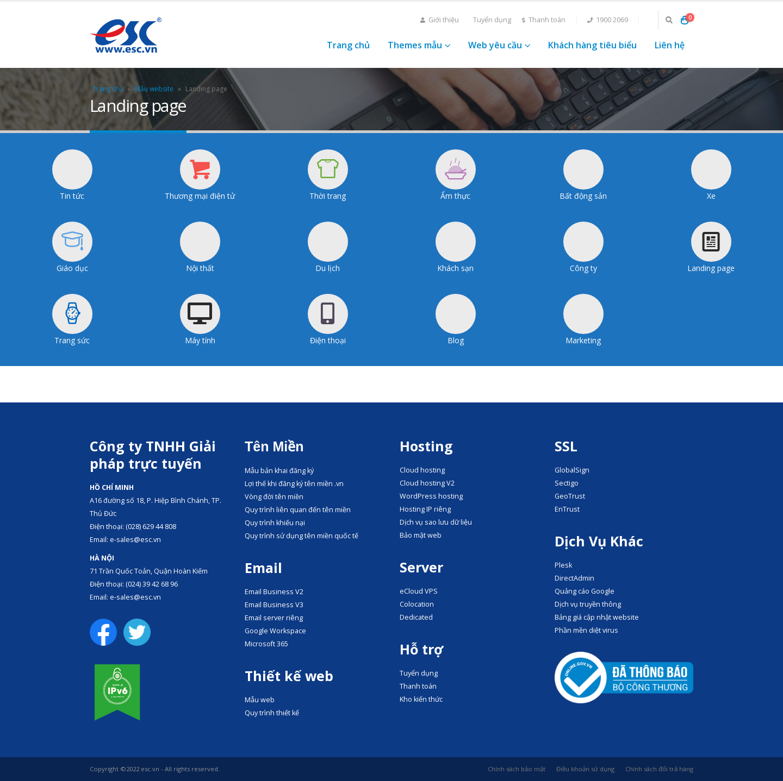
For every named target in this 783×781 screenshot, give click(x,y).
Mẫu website (154, 88)
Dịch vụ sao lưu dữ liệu (436, 522)
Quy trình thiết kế (272, 712)
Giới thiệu (439, 19)
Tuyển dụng (492, 19)
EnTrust (567, 509)
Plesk (563, 565)
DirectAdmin (574, 578)
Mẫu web (260, 699)
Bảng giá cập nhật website (597, 617)
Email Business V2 (274, 591)
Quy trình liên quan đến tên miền (298, 509)
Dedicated (416, 617)
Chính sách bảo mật (516, 769)
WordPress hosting (431, 496)
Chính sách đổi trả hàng (659, 769)
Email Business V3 (274, 604)
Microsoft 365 (266, 643)
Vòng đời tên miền (274, 496)
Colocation (417, 604)
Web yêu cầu (495, 45)
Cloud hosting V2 (427, 483)
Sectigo (567, 483)
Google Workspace (275, 630)
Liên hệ (670, 45)
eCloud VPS (419, 591)
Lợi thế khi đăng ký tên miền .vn (294, 483)
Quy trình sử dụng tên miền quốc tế (301, 535)
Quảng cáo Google (584, 591)
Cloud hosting (422, 470)
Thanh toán (544, 19)
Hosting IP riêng (425, 509)
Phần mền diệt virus (586, 630)
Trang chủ (348, 45)
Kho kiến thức (421, 699)
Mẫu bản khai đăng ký (279, 470)
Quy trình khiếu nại (275, 522)
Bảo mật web (421, 535)
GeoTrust (570, 496)
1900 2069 (607, 19)
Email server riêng (274, 617)
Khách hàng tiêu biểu (592, 45)
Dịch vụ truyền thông (588, 604)
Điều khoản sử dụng (585, 769)
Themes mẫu (415, 45)
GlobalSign (572, 470)
